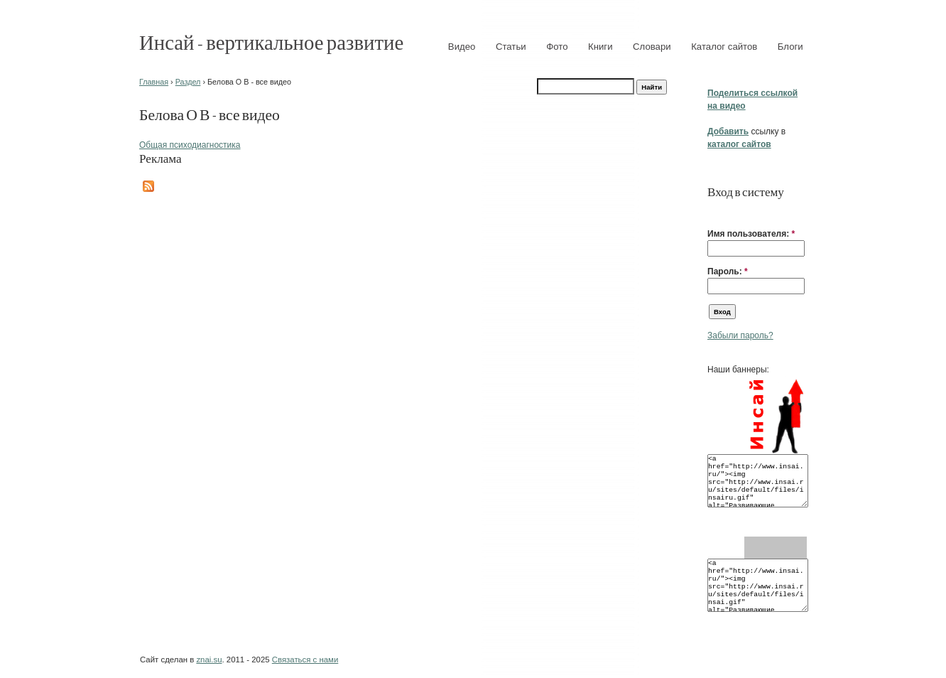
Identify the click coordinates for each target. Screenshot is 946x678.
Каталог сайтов (724, 46)
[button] (713, 211)
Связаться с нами (305, 659)
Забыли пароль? (740, 335)
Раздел (188, 81)
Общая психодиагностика (190, 145)
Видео (462, 46)
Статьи (511, 46)
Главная (153, 81)
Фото (556, 46)
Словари (652, 46)
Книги (600, 46)
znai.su (209, 659)
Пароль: (727, 271)
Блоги (790, 46)
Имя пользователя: (751, 234)
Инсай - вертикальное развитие (271, 41)
